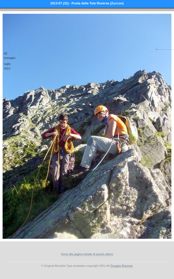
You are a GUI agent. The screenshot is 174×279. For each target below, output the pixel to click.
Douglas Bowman (121, 265)
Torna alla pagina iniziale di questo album (87, 254)
